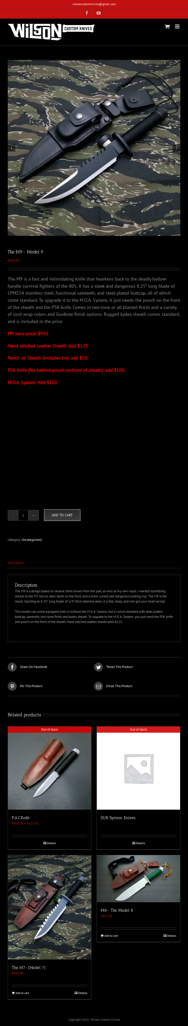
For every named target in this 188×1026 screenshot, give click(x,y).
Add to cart (62, 515)
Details (51, 843)
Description (16, 563)
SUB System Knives (118, 817)
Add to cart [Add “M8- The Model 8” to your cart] (111, 936)
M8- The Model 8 (117, 910)
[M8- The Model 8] (138, 878)
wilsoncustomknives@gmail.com (94, 4)
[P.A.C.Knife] (49, 768)
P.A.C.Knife (21, 817)
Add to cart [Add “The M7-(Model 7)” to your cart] (22, 993)
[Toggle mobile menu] (177, 26)
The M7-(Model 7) (29, 967)
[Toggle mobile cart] (167, 26)
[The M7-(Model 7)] (49, 907)
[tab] (94, 563)
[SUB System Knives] (138, 768)
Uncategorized (32, 540)
